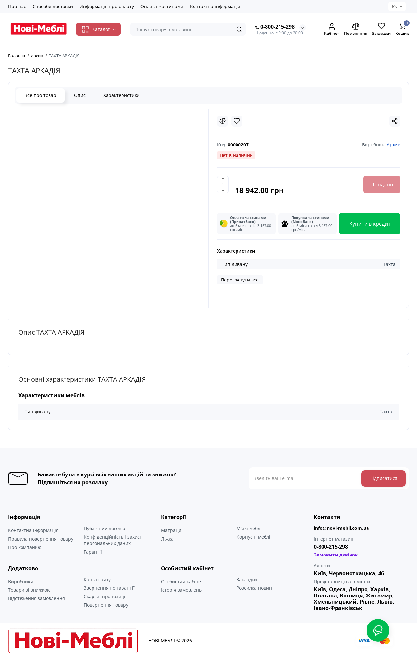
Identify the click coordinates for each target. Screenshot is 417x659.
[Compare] (222, 121)
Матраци (171, 530)
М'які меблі (249, 528)
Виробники (20, 581)
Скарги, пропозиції (105, 596)
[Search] (239, 29)
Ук (394, 6)
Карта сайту (97, 579)
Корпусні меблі (253, 537)
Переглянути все (240, 280)
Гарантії (93, 552)
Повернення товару (106, 605)
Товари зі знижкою (29, 590)
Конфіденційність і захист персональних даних (113, 540)
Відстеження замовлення (36, 598)
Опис (80, 95)
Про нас (17, 6)
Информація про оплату (106, 6)
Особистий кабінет (182, 581)
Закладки (247, 579)
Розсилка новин (254, 588)
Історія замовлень (181, 590)
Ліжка (167, 539)
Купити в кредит (370, 223)
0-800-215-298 (275, 27)
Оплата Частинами (161, 6)
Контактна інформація (215, 6)
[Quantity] (223, 184)
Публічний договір (104, 528)
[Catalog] (98, 29)
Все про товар (40, 95)
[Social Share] (394, 121)
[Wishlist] (236, 121)
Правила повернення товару (40, 539)
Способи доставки (53, 6)
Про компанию (25, 547)
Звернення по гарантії (109, 588)
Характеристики (121, 95)
